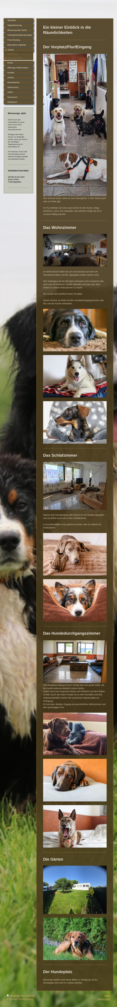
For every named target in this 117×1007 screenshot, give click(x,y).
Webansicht (104, 999)
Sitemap (30, 995)
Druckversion (16, 995)
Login (107, 995)
